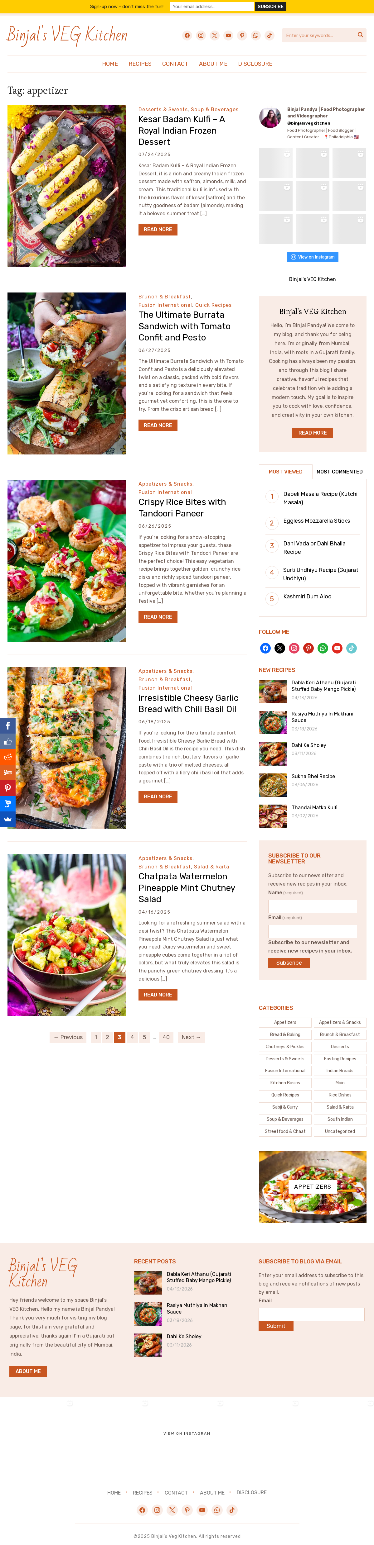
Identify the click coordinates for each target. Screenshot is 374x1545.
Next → (191, 1037)
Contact (175, 63)
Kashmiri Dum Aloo (307, 592)
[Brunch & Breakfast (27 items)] (340, 1030)
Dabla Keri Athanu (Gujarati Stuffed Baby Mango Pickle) (324, 681)
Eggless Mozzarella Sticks (316, 516)
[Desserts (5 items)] (340, 1042)
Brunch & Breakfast (164, 297)
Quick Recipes (213, 305)
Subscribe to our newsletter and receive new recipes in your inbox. (310, 942)
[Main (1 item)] (340, 1079)
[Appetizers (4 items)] (285, 1018)
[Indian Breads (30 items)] (340, 1067)
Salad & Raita (211, 867)
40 (166, 1037)
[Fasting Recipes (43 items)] (340, 1054)
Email (285, 913)
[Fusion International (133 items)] (285, 1067)
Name (285, 888)
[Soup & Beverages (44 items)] (285, 1115)
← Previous (68, 1037)
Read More (158, 229)
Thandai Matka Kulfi (315, 803)
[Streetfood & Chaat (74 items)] (285, 1127)
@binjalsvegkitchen (308, 123)
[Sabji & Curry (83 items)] (285, 1103)
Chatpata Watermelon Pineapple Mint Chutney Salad (186, 887)
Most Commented (340, 467)
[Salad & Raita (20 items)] (340, 1103)
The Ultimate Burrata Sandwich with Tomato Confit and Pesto (184, 326)
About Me (213, 63)
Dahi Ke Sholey (309, 741)
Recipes (140, 63)
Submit (276, 1321)
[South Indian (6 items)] (340, 1115)
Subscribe (289, 958)
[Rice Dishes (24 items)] (340, 1091)
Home (110, 63)
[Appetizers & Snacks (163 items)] (340, 1018)
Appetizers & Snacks (165, 484)
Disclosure (255, 63)
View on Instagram (313, 252)
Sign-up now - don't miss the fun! (131, 6)
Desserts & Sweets (163, 109)
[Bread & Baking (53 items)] (285, 1030)
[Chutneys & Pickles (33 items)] (285, 1042)
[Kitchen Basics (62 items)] (285, 1079)
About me (28, 1367)
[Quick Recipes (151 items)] (285, 1091)
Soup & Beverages (215, 109)
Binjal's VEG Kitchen (67, 35)
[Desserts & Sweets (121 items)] (285, 1054)
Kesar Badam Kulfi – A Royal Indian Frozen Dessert (181, 130)
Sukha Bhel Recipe (313, 772)
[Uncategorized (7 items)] (340, 1127)
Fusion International (165, 305)
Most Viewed (286, 467)
